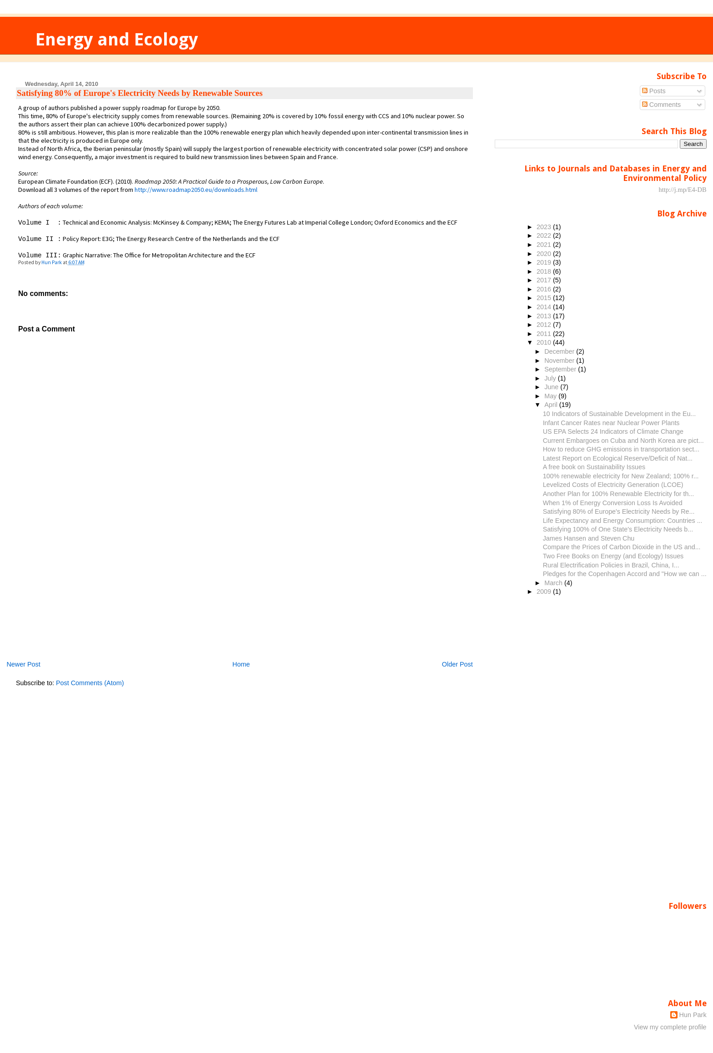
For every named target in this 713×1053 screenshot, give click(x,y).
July (550, 378)
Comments (661, 104)
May (551, 396)
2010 (545, 342)
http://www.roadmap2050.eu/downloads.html (196, 190)
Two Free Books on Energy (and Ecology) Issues (613, 556)
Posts (654, 91)
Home (241, 664)
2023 (545, 227)
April (551, 404)
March (554, 583)
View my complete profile (670, 1027)
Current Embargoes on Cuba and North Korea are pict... (623, 440)
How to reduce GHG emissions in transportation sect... (621, 449)
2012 (545, 324)
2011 (545, 333)
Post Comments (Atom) (90, 683)
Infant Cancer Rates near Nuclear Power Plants (611, 422)
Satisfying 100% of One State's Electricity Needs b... (618, 529)
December (560, 351)
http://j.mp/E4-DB (682, 189)
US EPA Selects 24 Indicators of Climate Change (613, 431)
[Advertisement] (84, 596)
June (552, 387)
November (560, 360)
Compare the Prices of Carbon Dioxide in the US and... (622, 547)
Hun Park (693, 1014)
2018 (545, 271)
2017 (545, 280)
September (561, 369)
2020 (545, 253)
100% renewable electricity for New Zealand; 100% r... (621, 476)
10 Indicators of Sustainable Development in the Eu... (619, 413)
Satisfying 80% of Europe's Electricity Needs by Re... (619, 511)
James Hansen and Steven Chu (589, 538)
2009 (545, 591)
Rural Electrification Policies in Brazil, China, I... (611, 565)
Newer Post (23, 664)
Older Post (457, 664)
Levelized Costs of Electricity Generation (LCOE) (613, 484)
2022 (545, 235)
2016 (545, 289)
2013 (545, 316)
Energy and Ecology (116, 39)
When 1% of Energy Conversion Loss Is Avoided (613, 502)
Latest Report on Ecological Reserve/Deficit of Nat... (618, 458)
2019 (545, 262)
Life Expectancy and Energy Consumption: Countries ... (623, 520)
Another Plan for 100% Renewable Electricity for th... (618, 493)
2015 (545, 297)
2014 (545, 307)
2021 (545, 244)
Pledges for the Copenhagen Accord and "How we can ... (625, 573)
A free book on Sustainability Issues (594, 467)
